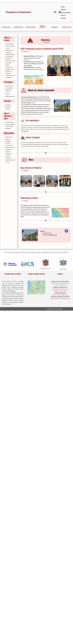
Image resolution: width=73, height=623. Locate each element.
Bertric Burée (9, 86)
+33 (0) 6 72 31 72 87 (60, 291)
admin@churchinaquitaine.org (60, 289)
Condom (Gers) (9, 122)
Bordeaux (8, 107)
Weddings (8, 141)
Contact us (8, 158)
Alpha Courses (9, 50)
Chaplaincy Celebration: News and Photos (10, 75)
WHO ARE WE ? (6, 27)
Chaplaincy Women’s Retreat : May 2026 (10, 61)
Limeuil (7, 94)
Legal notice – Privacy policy (55, 309)
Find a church (9, 137)
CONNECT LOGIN (66, 27)
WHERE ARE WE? (18, 27)
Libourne (7, 109)
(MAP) (23, 99)
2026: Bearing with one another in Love (9, 46)
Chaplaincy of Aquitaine (18, 12)
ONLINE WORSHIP (30, 27)
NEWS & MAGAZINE (42, 26)
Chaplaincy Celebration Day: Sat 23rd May (10, 54)
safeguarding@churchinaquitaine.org (60, 298)
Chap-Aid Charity (10, 147)
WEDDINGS (54, 27)
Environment (9, 145)
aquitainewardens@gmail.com (60, 294)
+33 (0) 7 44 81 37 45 (60, 285)
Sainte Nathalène (10, 96)
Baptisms (8, 139)
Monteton (8, 128)
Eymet (7, 92)
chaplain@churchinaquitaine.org (60, 283)
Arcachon (8, 104)
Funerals (7, 143)
